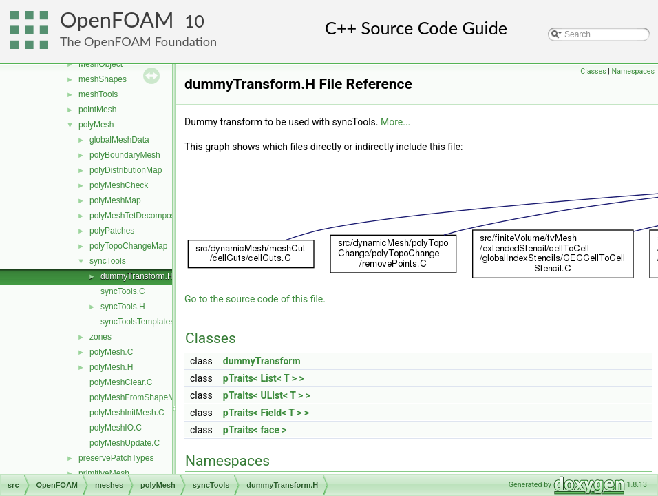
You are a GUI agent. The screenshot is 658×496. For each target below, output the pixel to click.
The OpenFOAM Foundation (138, 41)
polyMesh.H (111, 367)
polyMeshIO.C (115, 428)
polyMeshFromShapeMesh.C (142, 397)
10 (194, 21)
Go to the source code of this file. (255, 298)
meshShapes (102, 79)
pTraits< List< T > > (263, 378)
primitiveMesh (103, 473)
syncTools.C (122, 291)
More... (395, 121)
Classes (593, 71)
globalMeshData (119, 140)
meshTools (98, 94)
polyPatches (111, 231)
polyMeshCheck (118, 185)
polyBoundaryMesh (124, 155)
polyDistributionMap (125, 170)
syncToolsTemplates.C (141, 322)
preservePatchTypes (115, 458)
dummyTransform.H (136, 276)
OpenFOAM (117, 19)
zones (100, 337)
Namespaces (633, 71)
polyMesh (96, 125)
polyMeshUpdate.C (124, 443)
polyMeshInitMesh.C (126, 412)
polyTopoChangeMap (128, 246)
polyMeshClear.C (120, 382)
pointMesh (97, 109)
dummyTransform (262, 360)
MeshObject (100, 64)
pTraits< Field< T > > (266, 412)
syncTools (107, 261)
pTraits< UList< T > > (266, 395)
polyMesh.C (111, 352)
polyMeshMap (115, 200)
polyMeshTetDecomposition (140, 215)
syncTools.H (122, 306)
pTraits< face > (255, 429)
